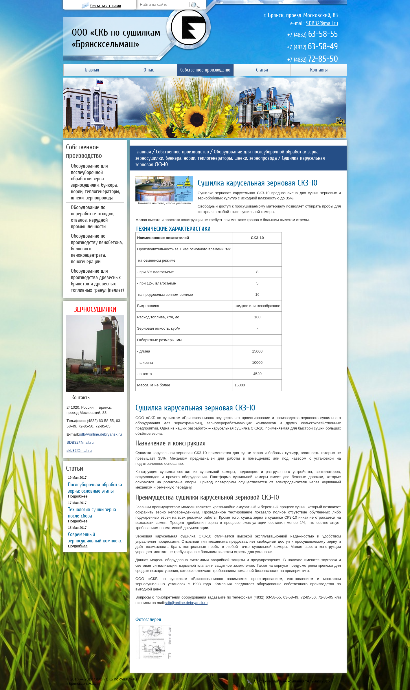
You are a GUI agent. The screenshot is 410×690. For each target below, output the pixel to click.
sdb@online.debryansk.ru (100, 434)
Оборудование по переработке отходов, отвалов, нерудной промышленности (92, 216)
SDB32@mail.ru (322, 23)
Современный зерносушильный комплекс (95, 537)
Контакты (81, 397)
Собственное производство (182, 151)
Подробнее (77, 496)
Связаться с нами (105, 5)
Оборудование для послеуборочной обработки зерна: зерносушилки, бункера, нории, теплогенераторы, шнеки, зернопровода (95, 182)
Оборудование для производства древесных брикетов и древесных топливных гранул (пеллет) (97, 280)
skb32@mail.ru (79, 450)
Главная (143, 151)
